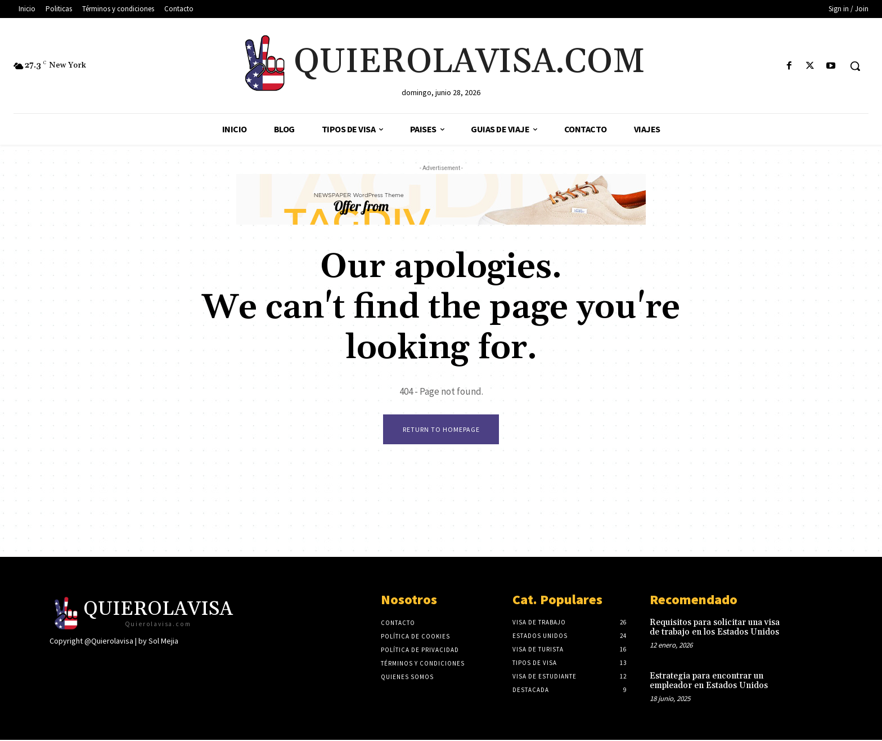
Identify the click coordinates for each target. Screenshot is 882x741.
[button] (855, 65)
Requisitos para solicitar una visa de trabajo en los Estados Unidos (715, 628)
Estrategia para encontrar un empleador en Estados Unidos (709, 682)
